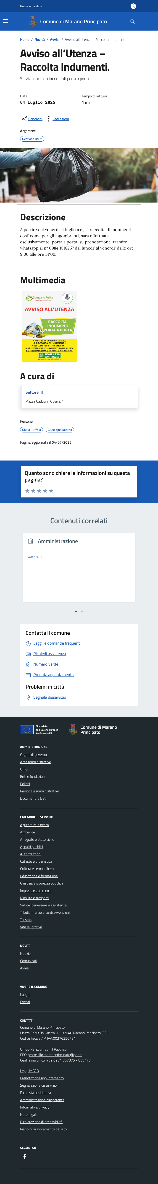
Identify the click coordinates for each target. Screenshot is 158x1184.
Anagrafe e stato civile (37, 839)
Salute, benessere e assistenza (43, 905)
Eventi (25, 1001)
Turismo (26, 919)
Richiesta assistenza (35, 1092)
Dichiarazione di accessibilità (41, 1121)
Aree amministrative (35, 762)
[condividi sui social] (31, 118)
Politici (25, 783)
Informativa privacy (34, 1107)
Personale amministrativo (39, 791)
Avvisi (24, 968)
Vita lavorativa (31, 927)
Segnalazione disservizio (38, 1085)
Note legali (28, 1114)
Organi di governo (33, 754)
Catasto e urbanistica (36, 861)
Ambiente (27, 832)
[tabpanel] (79, 570)
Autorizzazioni (30, 854)
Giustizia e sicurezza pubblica (41, 883)
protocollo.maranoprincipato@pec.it (55, 1054)
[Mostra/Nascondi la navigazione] (5, 21)
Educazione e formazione (39, 876)
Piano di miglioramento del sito (43, 1129)
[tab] (76, 611)
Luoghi (25, 994)
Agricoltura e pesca (34, 824)
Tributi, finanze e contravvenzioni (45, 912)
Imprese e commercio (36, 890)
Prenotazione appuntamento (42, 1078)
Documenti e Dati (33, 798)
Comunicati (28, 960)
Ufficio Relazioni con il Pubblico (43, 1049)
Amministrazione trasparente (42, 1100)
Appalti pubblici (31, 846)
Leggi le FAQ (29, 1070)
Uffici (24, 769)
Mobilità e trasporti (34, 897)
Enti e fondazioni (32, 776)
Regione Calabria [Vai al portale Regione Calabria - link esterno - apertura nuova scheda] (31, 6)
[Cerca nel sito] (132, 21)
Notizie (25, 953)
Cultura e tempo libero (37, 868)
